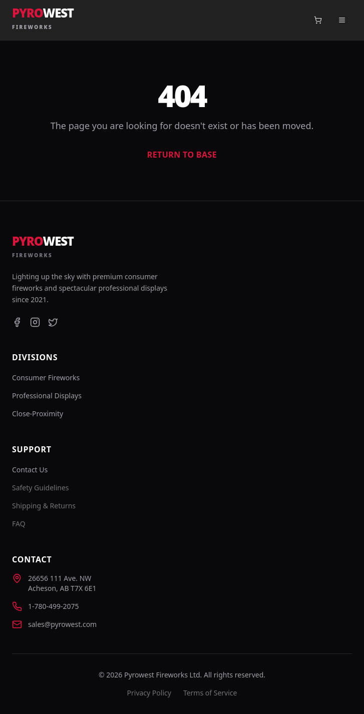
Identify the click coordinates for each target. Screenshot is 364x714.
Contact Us (30, 469)
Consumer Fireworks (46, 377)
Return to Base (182, 154)
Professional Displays (47, 395)
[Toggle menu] (342, 20)
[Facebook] (17, 322)
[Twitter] (53, 322)
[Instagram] (35, 322)
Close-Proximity (37, 413)
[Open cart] (318, 20)
